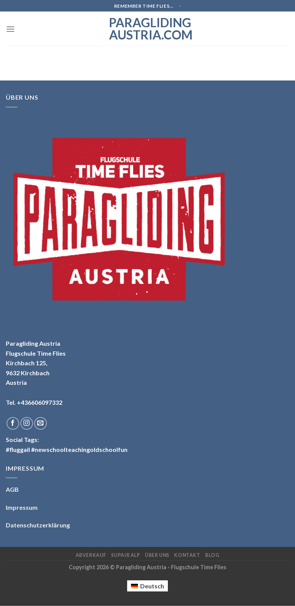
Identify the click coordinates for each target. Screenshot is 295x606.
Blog (212, 555)
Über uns (157, 555)
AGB (12, 489)
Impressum (22, 507)
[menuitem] (147, 585)
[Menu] (10, 29)
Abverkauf (91, 555)
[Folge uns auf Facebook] (13, 423)
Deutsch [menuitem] (152, 586)
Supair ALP (125, 555)
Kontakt (187, 555)
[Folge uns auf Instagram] (26, 423)
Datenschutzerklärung (38, 525)
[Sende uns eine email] (40, 423)
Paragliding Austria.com (147, 28)
